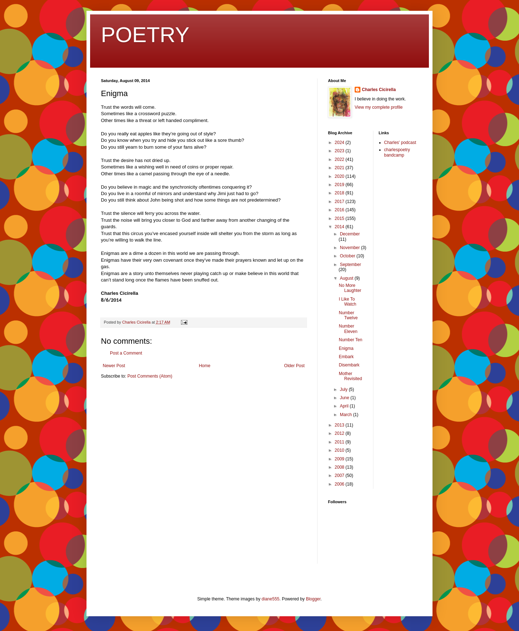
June (345, 397)
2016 (340, 209)
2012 (340, 433)
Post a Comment (126, 353)
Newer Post (114, 365)
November (350, 247)
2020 (340, 176)
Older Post (294, 365)
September (350, 264)
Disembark (349, 365)
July (344, 389)
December (350, 233)
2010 (340, 450)
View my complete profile (379, 107)
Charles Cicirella (379, 89)
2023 (340, 150)
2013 (340, 425)
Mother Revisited (350, 376)
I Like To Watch (347, 302)
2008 (340, 467)
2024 (340, 142)
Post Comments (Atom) (149, 376)
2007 (340, 475)
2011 (340, 442)
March (346, 414)
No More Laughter (350, 288)
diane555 (270, 598)
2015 (340, 218)
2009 (340, 458)
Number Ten (350, 339)
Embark (346, 356)
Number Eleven (348, 329)
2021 (340, 167)
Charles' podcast (400, 142)
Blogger (313, 598)
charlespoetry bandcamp (397, 152)
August (347, 278)
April (345, 406)
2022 (340, 159)
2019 (340, 184)
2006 (340, 484)
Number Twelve (348, 315)
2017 (340, 201)
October (348, 255)
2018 (340, 192)
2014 (340, 226)
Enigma (346, 348)
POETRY (145, 35)
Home (204, 365)
